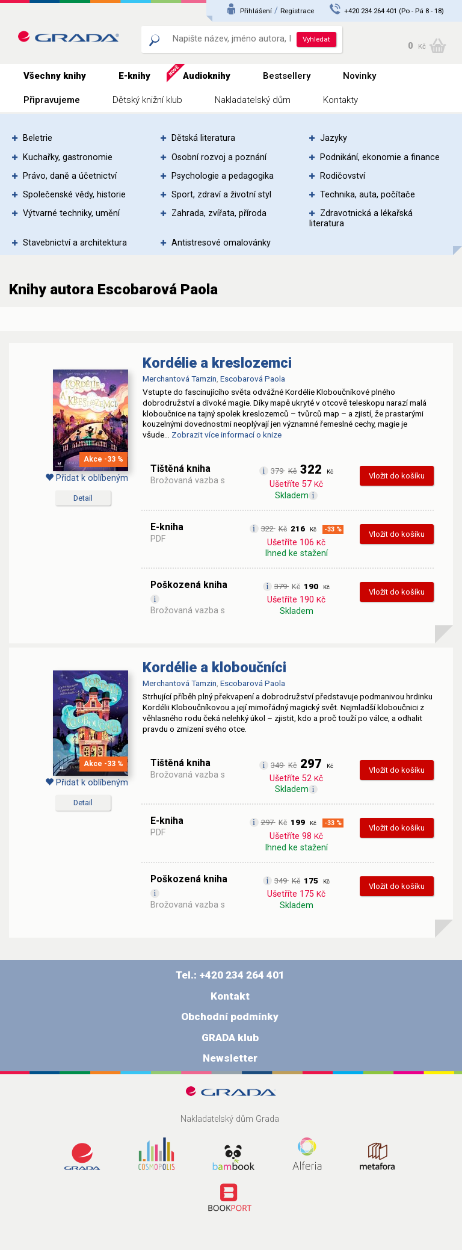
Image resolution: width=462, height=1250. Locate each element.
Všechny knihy (54, 75)
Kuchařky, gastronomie (67, 157)
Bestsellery (286, 75)
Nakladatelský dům (253, 99)
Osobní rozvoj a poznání (218, 157)
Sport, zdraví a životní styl (221, 195)
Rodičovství (342, 176)
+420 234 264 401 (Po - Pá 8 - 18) (394, 11)
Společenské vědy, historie (74, 195)
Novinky (359, 75)
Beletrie (37, 138)
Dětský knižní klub (147, 99)
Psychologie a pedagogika (222, 176)
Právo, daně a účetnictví (70, 176)
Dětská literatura (203, 138)
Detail (83, 498)
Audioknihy (206, 75)
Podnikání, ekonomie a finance (380, 157)
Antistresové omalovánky (221, 243)
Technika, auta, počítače (367, 195)
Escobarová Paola (252, 378)
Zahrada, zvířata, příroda (218, 213)
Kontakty (340, 99)
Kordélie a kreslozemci (217, 362)
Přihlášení (256, 11)
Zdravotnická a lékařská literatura (361, 218)
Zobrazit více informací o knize (226, 434)
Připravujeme (51, 99)
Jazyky (333, 138)
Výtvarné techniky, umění (71, 213)
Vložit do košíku (397, 475)
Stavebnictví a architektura (75, 243)
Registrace (297, 11)
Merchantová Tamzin (180, 378)
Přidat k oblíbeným (86, 478)
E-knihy (134, 75)
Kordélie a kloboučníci (214, 667)
